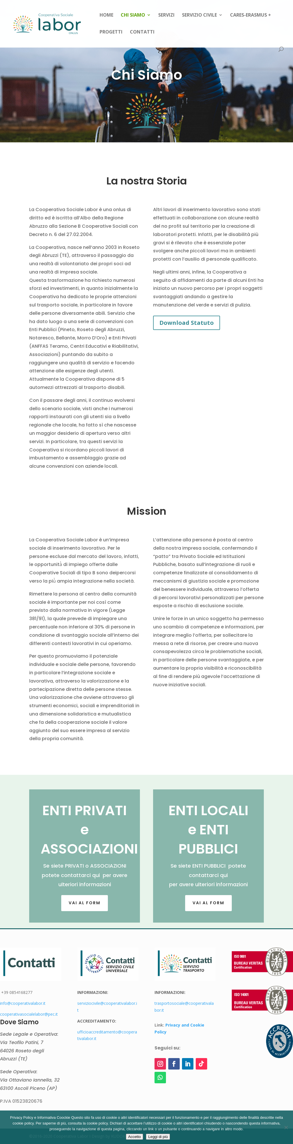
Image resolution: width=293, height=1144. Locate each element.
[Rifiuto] (286, 1127)
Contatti (142, 32)
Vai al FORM (84, 903)
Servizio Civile (199, 15)
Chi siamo (133, 15)
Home (106, 15)
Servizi (166, 15)
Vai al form (208, 903)
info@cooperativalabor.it (22, 1003)
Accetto (134, 1137)
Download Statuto (186, 323)
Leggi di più (158, 1137)
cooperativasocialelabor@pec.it (29, 1014)
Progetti (111, 32)
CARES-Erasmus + (250, 15)
